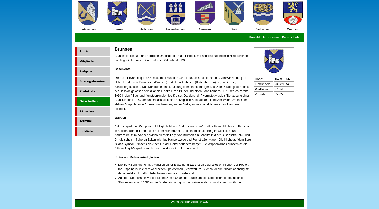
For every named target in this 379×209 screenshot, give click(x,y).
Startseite (87, 51)
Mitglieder (87, 61)
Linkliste (86, 131)
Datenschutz (290, 37)
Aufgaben (87, 71)
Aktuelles (87, 111)
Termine (86, 121)
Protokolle (87, 91)
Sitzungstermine (92, 81)
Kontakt (254, 37)
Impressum (271, 37)
